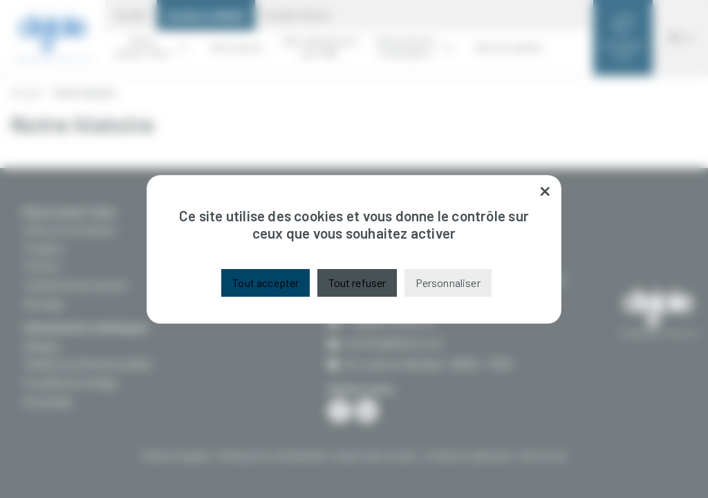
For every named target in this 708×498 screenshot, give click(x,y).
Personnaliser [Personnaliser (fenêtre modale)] (448, 282)
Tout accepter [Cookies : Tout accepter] (265, 282)
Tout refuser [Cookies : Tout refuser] (357, 282)
